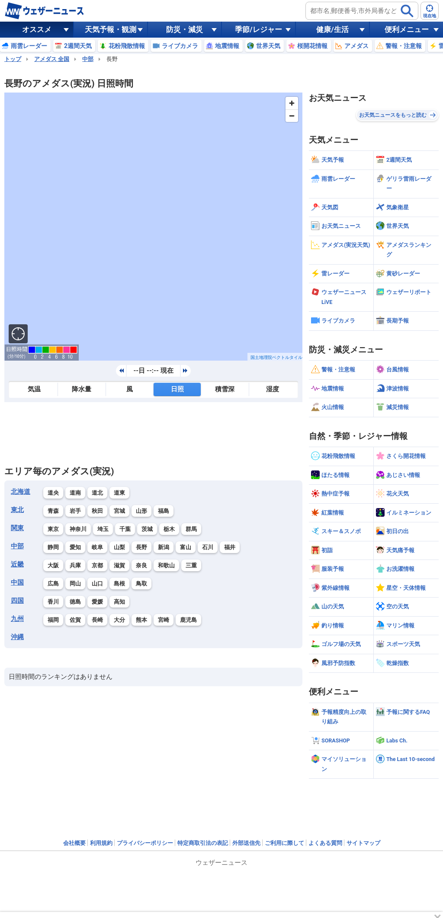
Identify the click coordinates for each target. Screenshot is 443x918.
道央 (53, 492)
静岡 (53, 547)
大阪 (53, 565)
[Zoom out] (292, 115)
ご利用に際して (284, 843)
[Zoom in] (292, 103)
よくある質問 (325, 843)
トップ (12, 59)
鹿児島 (188, 620)
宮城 (119, 511)
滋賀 (119, 565)
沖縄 (17, 637)
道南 (75, 492)
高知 (119, 601)
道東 (119, 492)
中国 (17, 582)
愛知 (75, 547)
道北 (97, 492)
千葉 (125, 529)
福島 (163, 511)
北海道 (20, 492)
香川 (53, 601)
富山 (185, 547)
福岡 (53, 620)
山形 (141, 511)
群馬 (191, 529)
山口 (97, 583)
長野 (141, 547)
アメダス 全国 (51, 59)
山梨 (119, 547)
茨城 (147, 529)
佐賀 (75, 620)
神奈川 (78, 529)
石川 (207, 547)
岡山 (75, 583)
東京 (53, 529)
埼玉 (103, 529)
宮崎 (163, 620)
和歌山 (166, 565)
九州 (17, 619)
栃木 (169, 529)
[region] (153, 227)
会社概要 (74, 843)
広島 (53, 583)
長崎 (97, 620)
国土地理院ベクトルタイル (276, 357)
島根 (119, 583)
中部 (87, 59)
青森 (53, 511)
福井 (229, 547)
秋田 (97, 511)
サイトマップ (363, 843)
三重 (191, 565)
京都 (97, 565)
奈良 (141, 565)
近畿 (17, 564)
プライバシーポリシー (145, 843)
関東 (17, 528)
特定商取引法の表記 (202, 843)
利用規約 (101, 843)
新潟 (163, 547)
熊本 (141, 620)
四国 (17, 601)
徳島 (75, 601)
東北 (17, 510)
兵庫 (75, 565)
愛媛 (97, 601)
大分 (119, 620)
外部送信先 (246, 843)
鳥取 (141, 583)
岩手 (75, 511)
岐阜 (97, 547)
